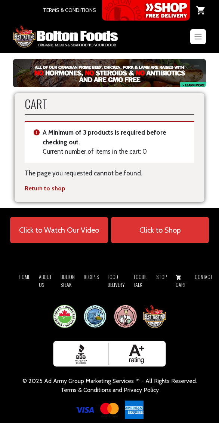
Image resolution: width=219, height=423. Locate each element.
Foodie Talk (140, 280)
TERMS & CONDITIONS (69, 10)
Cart (181, 281)
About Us (45, 280)
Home (24, 277)
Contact (203, 277)
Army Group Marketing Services (93, 380)
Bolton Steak (68, 280)
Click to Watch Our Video (59, 230)
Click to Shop (160, 230)
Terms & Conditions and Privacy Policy (110, 389)
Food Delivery (116, 280)
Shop (161, 277)
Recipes (91, 277)
